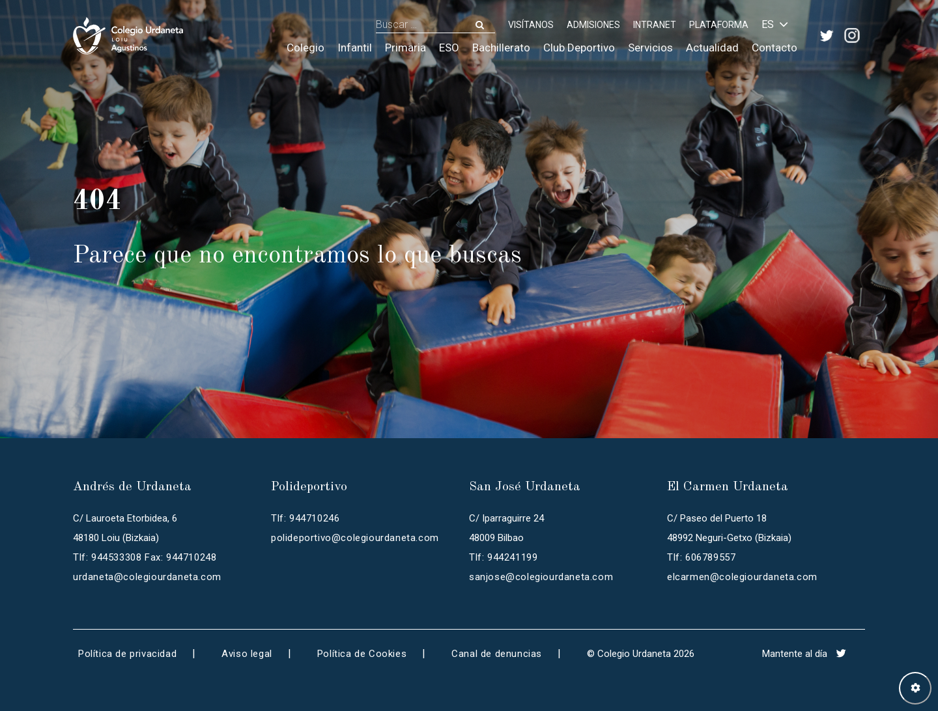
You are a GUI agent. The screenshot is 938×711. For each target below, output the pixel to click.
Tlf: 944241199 (503, 557)
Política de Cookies (361, 654)
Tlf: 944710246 (305, 518)
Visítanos (531, 25)
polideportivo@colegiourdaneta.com (355, 538)
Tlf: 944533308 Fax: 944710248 (144, 557)
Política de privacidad (127, 654)
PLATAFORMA (718, 25)
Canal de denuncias (496, 654)
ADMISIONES (593, 25)
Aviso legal (246, 654)
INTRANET (654, 25)
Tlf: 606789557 (701, 557)
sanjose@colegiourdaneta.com (541, 577)
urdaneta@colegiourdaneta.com (147, 577)
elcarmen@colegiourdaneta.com (742, 577)
